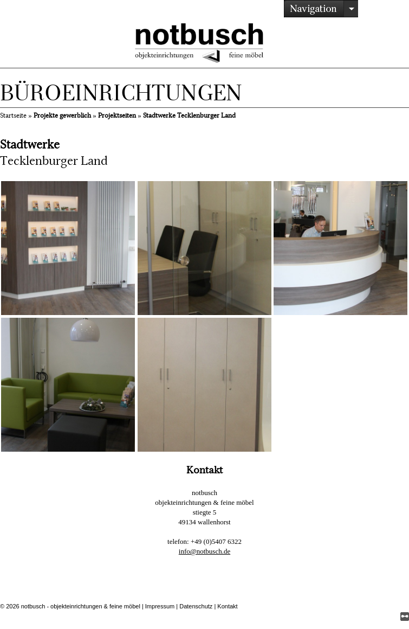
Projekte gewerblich (62, 115)
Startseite (13, 115)
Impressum (159, 606)
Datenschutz (195, 606)
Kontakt (227, 606)
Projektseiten (117, 115)
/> (321, 8)
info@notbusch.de (204, 551)
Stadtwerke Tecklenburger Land (189, 115)
